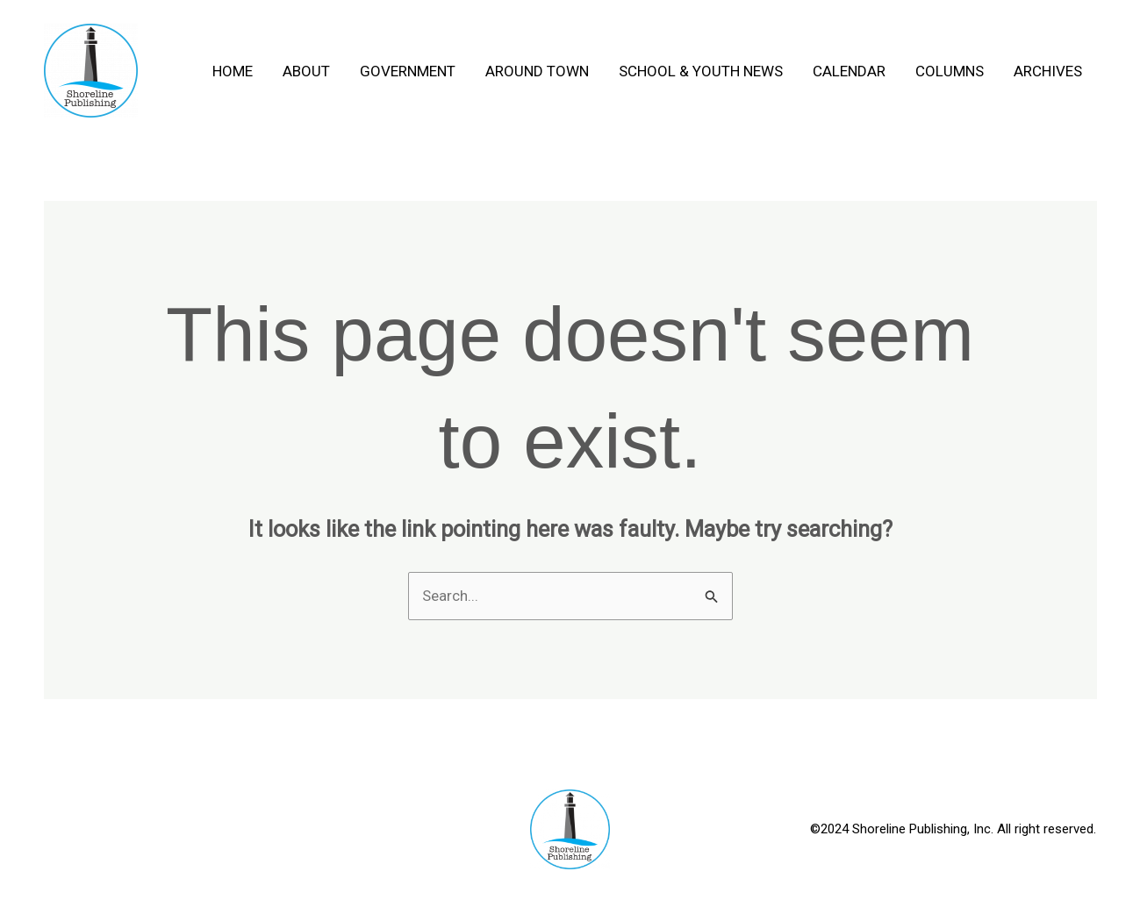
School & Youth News (701, 71)
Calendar (849, 71)
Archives (1048, 71)
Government (407, 71)
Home (232, 71)
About (306, 71)
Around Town (537, 71)
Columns (949, 71)
